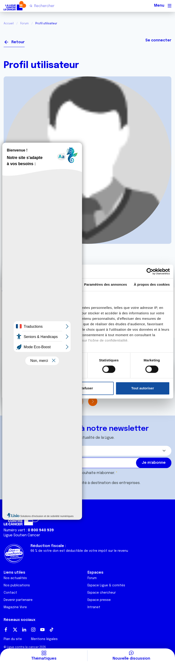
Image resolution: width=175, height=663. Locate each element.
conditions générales (56, 473)
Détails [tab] (61, 284)
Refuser (86, 388)
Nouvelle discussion (131, 658)
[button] (93, 401)
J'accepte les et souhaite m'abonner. (64, 473)
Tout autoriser (142, 388)
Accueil (9, 23)
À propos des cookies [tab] (152, 284)
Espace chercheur (102, 592)
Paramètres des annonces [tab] (105, 284)
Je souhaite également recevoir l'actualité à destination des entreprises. (76, 483)
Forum (24, 23)
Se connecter (158, 40)
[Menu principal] (169, 6)
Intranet (94, 607)
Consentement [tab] (21, 284)
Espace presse (99, 600)
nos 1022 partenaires (37, 308)
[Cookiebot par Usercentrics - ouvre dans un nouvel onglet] (150, 271)
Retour (18, 42)
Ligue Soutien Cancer (22, 535)
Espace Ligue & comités (106, 585)
